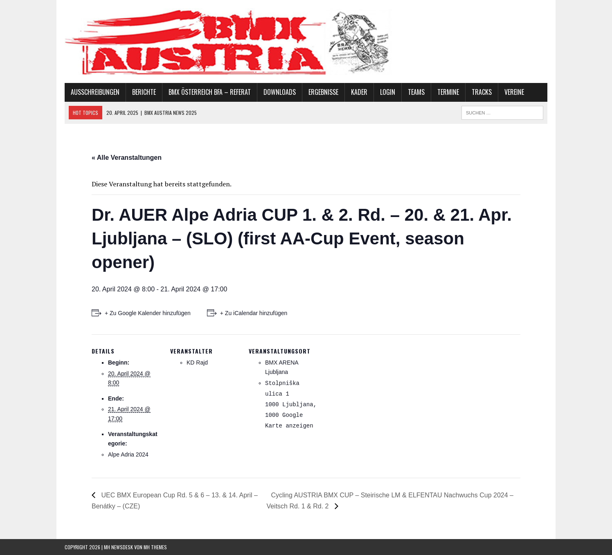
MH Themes (155, 547)
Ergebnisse (323, 92)
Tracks (482, 92)
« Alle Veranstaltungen (127, 157)
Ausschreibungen (95, 92)
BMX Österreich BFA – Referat (210, 92)
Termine (448, 92)
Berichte (144, 92)
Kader (359, 92)
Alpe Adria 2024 (128, 454)
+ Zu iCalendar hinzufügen (254, 313)
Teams (416, 92)
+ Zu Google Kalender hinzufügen (148, 313)
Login (387, 92)
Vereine (514, 92)
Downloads (279, 92)
